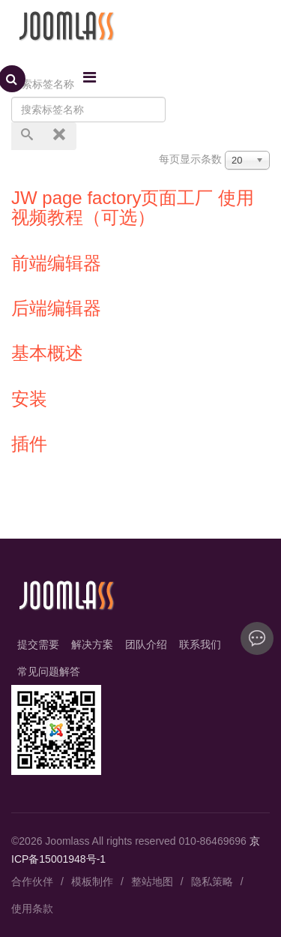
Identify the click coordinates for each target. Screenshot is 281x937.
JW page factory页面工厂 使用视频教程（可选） (132, 207)
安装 (29, 399)
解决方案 (92, 644)
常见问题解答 (48, 671)
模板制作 (92, 881)
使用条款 (32, 908)
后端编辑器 (56, 308)
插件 (29, 444)
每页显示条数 (190, 159)
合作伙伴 (32, 881)
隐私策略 (212, 881)
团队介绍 (146, 644)
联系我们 (200, 644)
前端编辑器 (56, 263)
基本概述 (47, 353)
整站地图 (152, 881)
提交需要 (38, 644)
